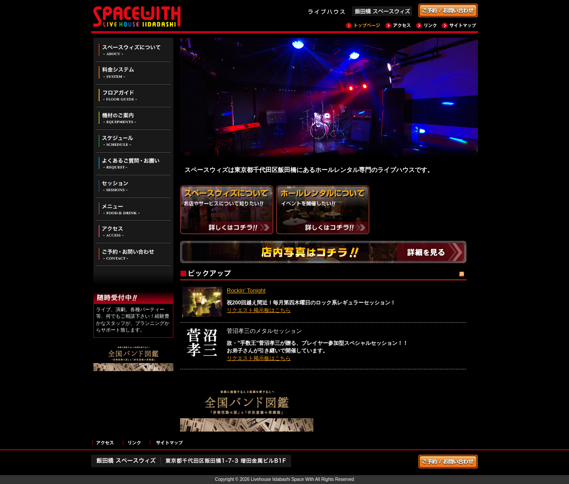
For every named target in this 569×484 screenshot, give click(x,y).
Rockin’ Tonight (246, 290)
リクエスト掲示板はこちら (259, 310)
